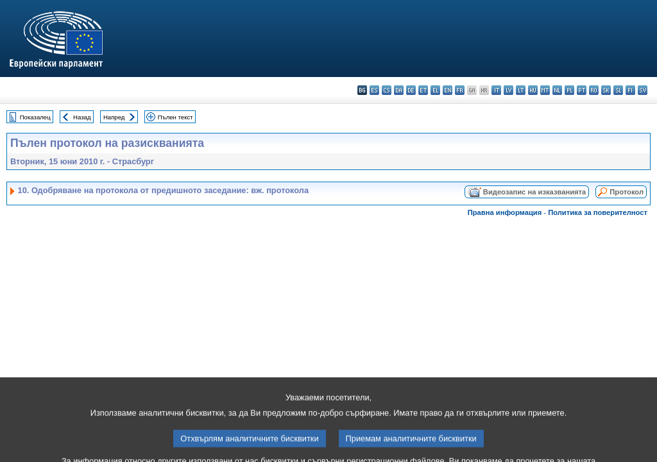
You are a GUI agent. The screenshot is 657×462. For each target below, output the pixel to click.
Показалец (35, 117)
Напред (114, 117)
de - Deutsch (411, 90)
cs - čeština (386, 90)
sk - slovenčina (606, 90)
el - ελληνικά (435, 90)
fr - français (460, 90)
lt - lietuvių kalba (520, 90)
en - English (447, 90)
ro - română (594, 90)
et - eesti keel (423, 90)
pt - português (581, 90)
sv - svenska (642, 90)
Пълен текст (175, 117)
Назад (82, 117)
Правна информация (505, 212)
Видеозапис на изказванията (534, 192)
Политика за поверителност (597, 212)
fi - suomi (630, 90)
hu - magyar (533, 90)
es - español (374, 90)
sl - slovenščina (618, 90)
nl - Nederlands (557, 90)
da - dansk (399, 90)
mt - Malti (545, 90)
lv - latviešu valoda (508, 90)
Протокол (627, 192)
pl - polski (569, 90)
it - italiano (496, 90)
